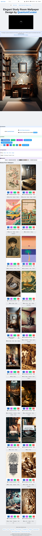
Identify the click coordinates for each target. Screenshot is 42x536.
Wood (16, 303)
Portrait (15, 268)
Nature (34, 376)
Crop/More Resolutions (7, 142)
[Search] (18, 1)
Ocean (27, 303)
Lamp (13, 155)
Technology (6, 155)
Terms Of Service (18, 529)
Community (32, 1)
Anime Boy (11, 268)
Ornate (33, 521)
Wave (30, 303)
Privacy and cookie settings (25, 531)
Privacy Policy (12, 529)
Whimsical (30, 376)
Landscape (13, 233)
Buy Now (35, 132)
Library (13, 449)
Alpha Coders (3, 1)
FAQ (8, 529)
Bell (26, 521)
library (5, 152)
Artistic (18, 484)
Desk (18, 521)
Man (29, 484)
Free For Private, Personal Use (24, 130)
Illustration (14, 484)
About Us (4, 529)
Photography (15, 521)
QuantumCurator (27, 12)
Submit (27, 1)
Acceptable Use (25, 529)
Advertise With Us (36, 529)
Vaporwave (27, 268)
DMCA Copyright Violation (16, 531)
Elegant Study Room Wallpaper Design (25, 5)
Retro (30, 268)
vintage (13, 152)
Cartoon (29, 378)
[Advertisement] (21, 118)
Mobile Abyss (15, 5)
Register (39, 1)
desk (7, 152)
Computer (10, 155)
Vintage (18, 268)
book (10, 152)
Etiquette (30, 529)
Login (36, 1)
